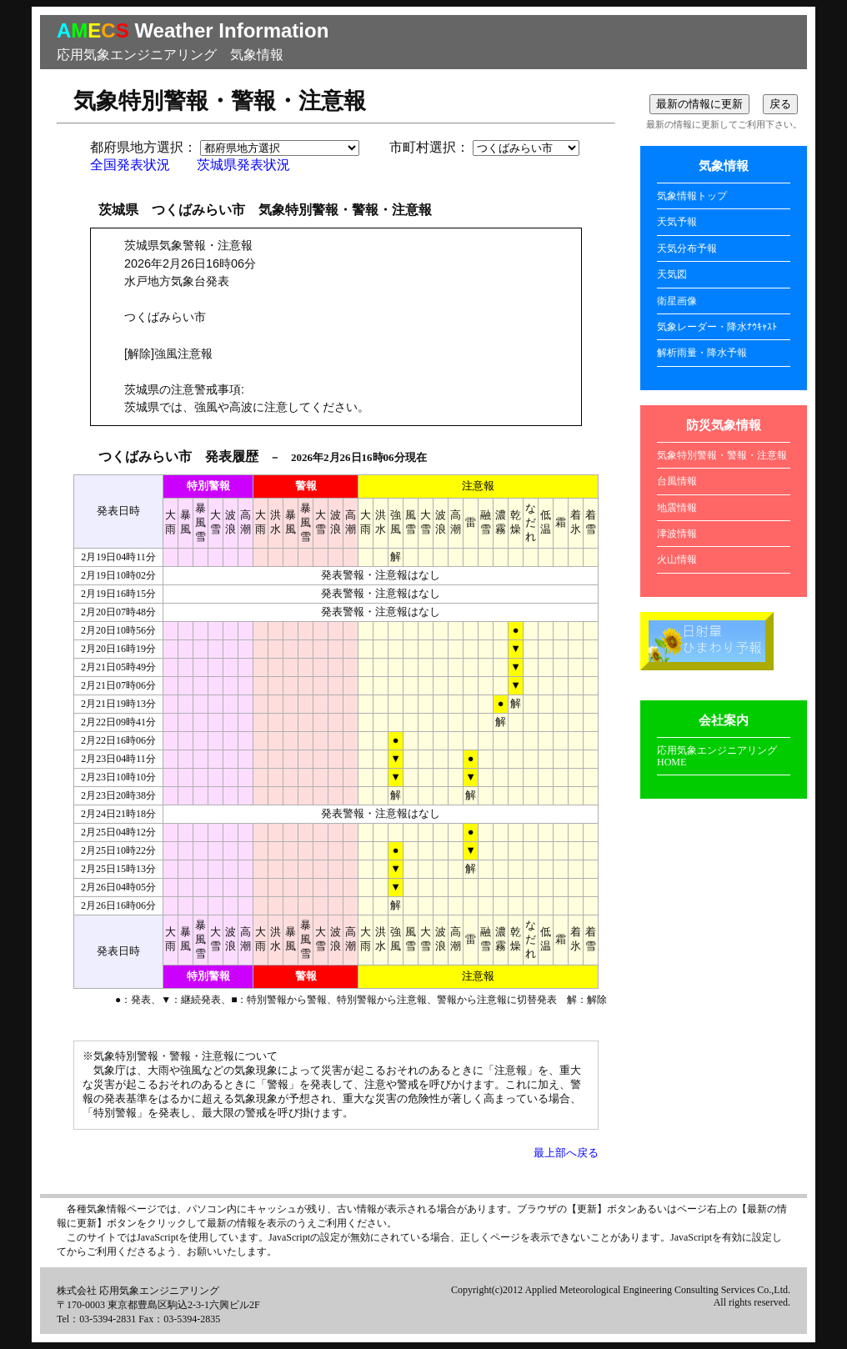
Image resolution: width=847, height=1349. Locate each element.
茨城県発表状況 (243, 165)
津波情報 (677, 533)
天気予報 (677, 222)
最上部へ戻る (566, 1153)
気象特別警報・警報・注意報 (722, 455)
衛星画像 (677, 301)
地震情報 (677, 508)
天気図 (672, 274)
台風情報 (677, 481)
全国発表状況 (130, 165)
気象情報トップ (692, 196)
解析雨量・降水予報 (702, 353)
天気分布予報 (687, 248)
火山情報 (677, 559)
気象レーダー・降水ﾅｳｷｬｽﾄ (717, 327)
